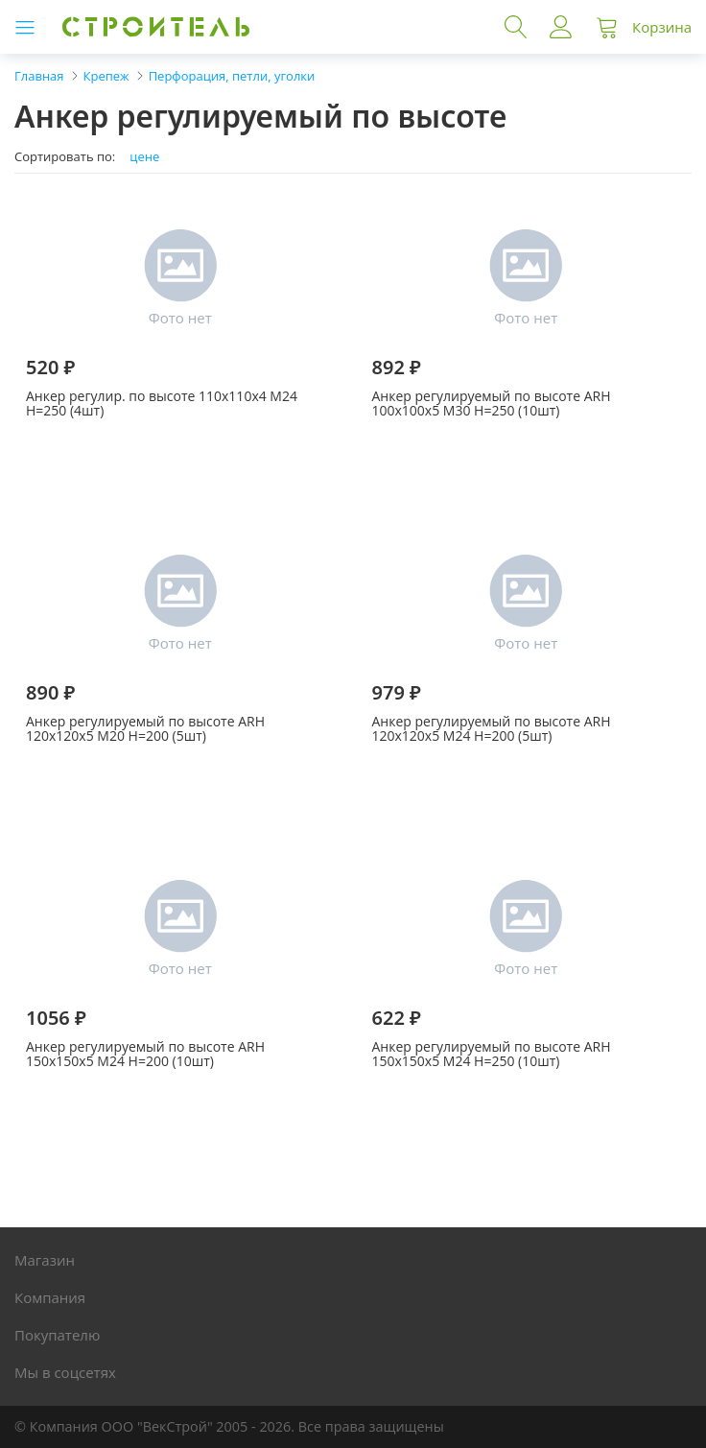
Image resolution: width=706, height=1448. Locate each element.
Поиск (516, 27)
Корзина (662, 26)
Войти (561, 27)
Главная (39, 75)
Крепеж (106, 75)
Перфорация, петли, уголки (232, 75)
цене (144, 157)
